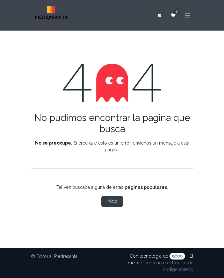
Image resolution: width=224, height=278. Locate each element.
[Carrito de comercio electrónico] (159, 15)
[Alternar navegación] (187, 15)
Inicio (112, 201)
